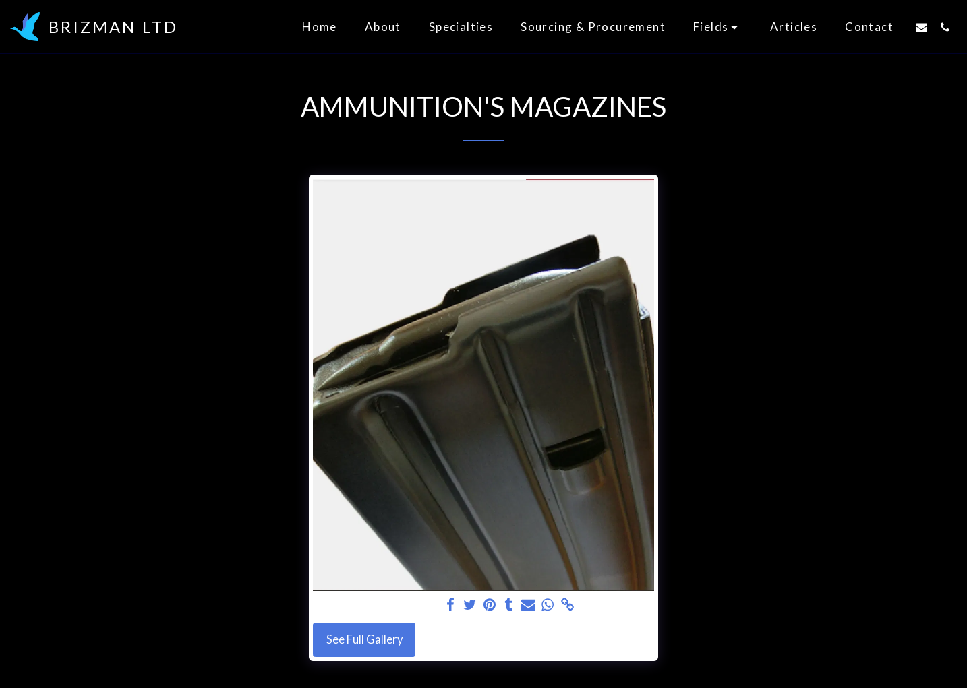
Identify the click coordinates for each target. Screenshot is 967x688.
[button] (717, 26)
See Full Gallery (364, 639)
